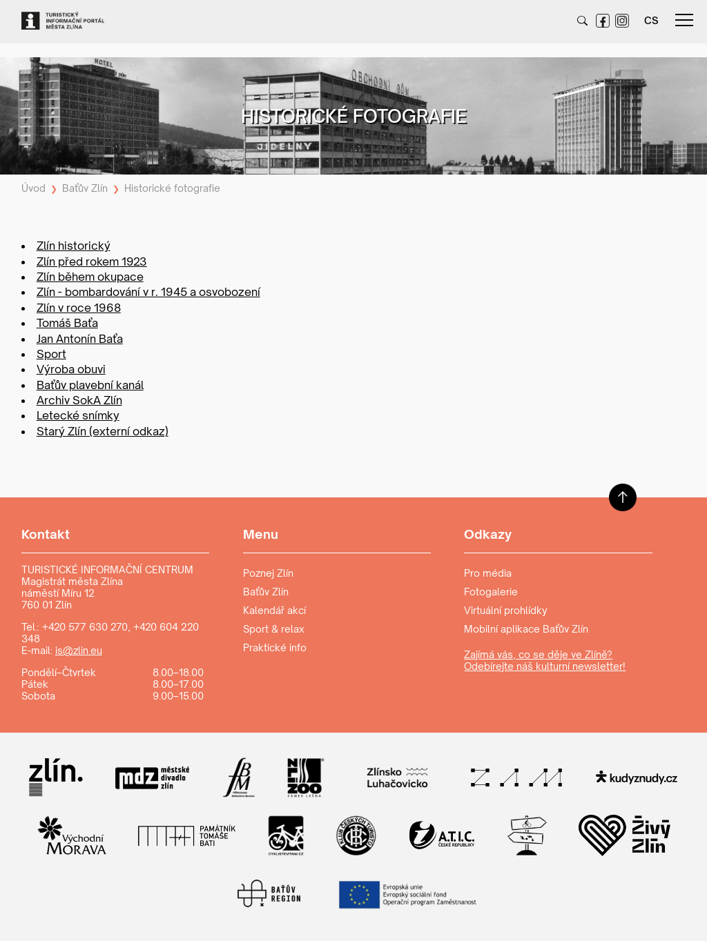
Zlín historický (73, 245)
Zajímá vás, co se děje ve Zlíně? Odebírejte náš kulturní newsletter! (545, 660)
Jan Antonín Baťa (80, 339)
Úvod (33, 188)
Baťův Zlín (85, 188)
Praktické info (275, 647)
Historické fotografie (172, 188)
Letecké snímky (78, 415)
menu (684, 20)
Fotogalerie (491, 591)
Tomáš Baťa (67, 323)
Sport (51, 354)
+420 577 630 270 (85, 627)
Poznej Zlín (268, 573)
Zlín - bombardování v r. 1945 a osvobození (148, 292)
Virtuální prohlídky (506, 610)
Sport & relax (273, 629)
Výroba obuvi (71, 369)
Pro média (488, 573)
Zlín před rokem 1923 (92, 261)
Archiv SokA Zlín (79, 400)
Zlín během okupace (90, 277)
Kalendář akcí (274, 610)
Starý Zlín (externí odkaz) (102, 431)
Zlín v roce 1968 (79, 308)
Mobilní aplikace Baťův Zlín (526, 629)
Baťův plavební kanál (90, 385)
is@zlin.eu (78, 650)
